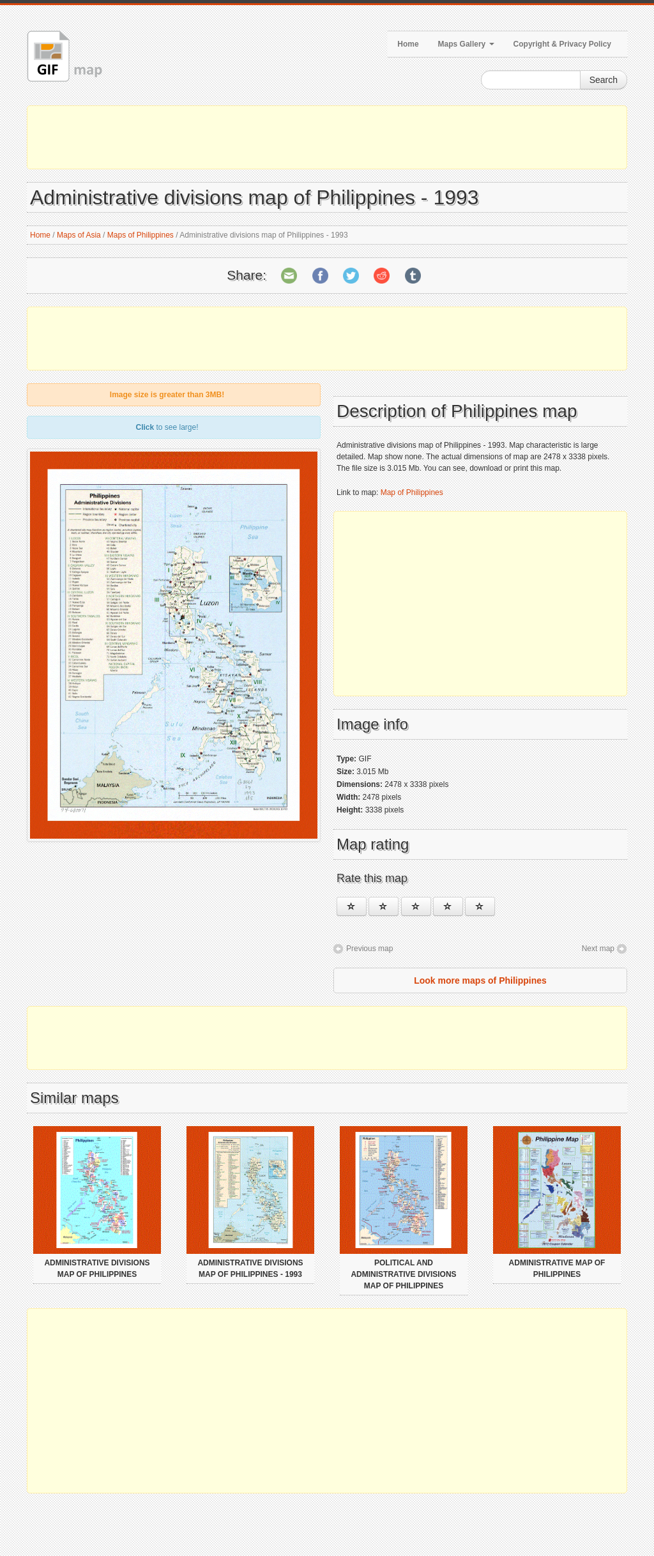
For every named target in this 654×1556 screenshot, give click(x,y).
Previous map (369, 948)
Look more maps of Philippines (480, 980)
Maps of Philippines (140, 235)
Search (603, 80)
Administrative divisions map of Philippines (96, 1268)
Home (407, 44)
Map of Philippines (412, 492)
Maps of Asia (79, 235)
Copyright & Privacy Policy (562, 44)
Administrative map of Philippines (557, 1268)
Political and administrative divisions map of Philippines (403, 1274)
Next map (598, 948)
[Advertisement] (327, 137)
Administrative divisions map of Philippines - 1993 (250, 1268)
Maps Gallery (466, 44)
